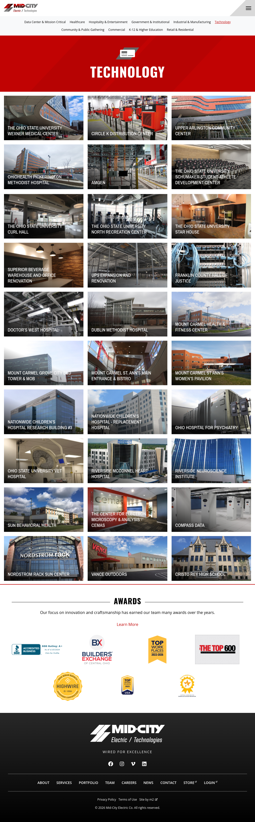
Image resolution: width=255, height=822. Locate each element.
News (148, 782)
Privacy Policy (106, 799)
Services (64, 782)
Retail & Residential (180, 30)
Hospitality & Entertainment (108, 22)
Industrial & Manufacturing (192, 22)
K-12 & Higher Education (146, 30)
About (44, 782)
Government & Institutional (150, 22)
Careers (129, 782)
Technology (223, 22)
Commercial (116, 30)
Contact (168, 782)
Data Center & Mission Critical (45, 22)
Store (190, 782)
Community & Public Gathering (82, 30)
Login (211, 782)
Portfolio (88, 782)
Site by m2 (148, 799)
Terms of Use (128, 799)
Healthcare (77, 22)
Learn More (127, 624)
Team (110, 782)
